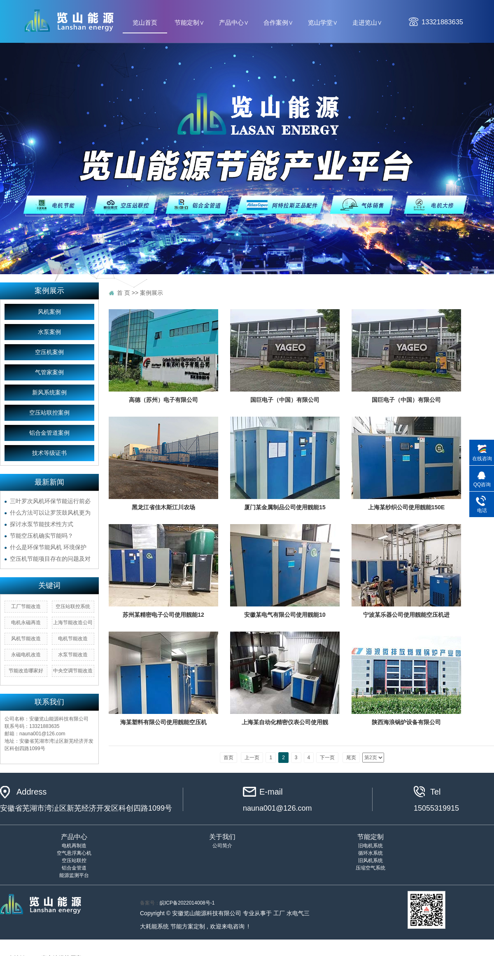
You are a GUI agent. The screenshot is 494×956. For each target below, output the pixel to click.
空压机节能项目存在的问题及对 (50, 558)
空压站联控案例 (49, 413)
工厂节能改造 (26, 606)
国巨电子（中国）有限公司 (284, 399)
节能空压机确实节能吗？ (41, 535)
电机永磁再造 (26, 622)
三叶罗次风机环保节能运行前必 (50, 501)
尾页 (351, 757)
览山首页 (145, 22)
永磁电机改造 (26, 655)
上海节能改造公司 (73, 622)
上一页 (252, 757)
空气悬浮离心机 (74, 853)
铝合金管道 (74, 868)
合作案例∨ (278, 22)
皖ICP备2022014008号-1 (187, 903)
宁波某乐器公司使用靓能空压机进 (406, 614)
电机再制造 (74, 846)
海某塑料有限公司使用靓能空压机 (163, 722)
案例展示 (151, 292)
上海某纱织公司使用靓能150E (406, 507)
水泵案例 (49, 332)
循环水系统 (370, 853)
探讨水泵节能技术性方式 (41, 524)
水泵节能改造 (73, 655)
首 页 (123, 292)
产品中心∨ (234, 22)
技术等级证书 (49, 453)
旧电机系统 (370, 846)
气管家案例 (49, 372)
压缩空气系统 (370, 868)
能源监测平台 (74, 875)
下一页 (327, 757)
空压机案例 (49, 352)
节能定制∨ (189, 22)
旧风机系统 (370, 860)
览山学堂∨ (323, 22)
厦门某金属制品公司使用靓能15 (285, 507)
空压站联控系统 (73, 606)
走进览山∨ (367, 22)
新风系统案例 (49, 392)
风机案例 (49, 312)
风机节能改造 (26, 638)
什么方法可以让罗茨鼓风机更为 (50, 512)
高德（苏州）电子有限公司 (163, 399)
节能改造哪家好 (26, 671)
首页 (228, 757)
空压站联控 (74, 860)
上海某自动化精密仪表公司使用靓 (285, 722)
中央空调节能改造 (73, 671)
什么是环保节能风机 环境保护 (48, 547)
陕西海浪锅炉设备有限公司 (406, 722)
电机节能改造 (73, 638)
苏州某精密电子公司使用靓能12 (163, 614)
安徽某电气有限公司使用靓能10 (285, 614)
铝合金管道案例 (49, 433)
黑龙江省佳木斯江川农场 (163, 507)
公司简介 (222, 846)
